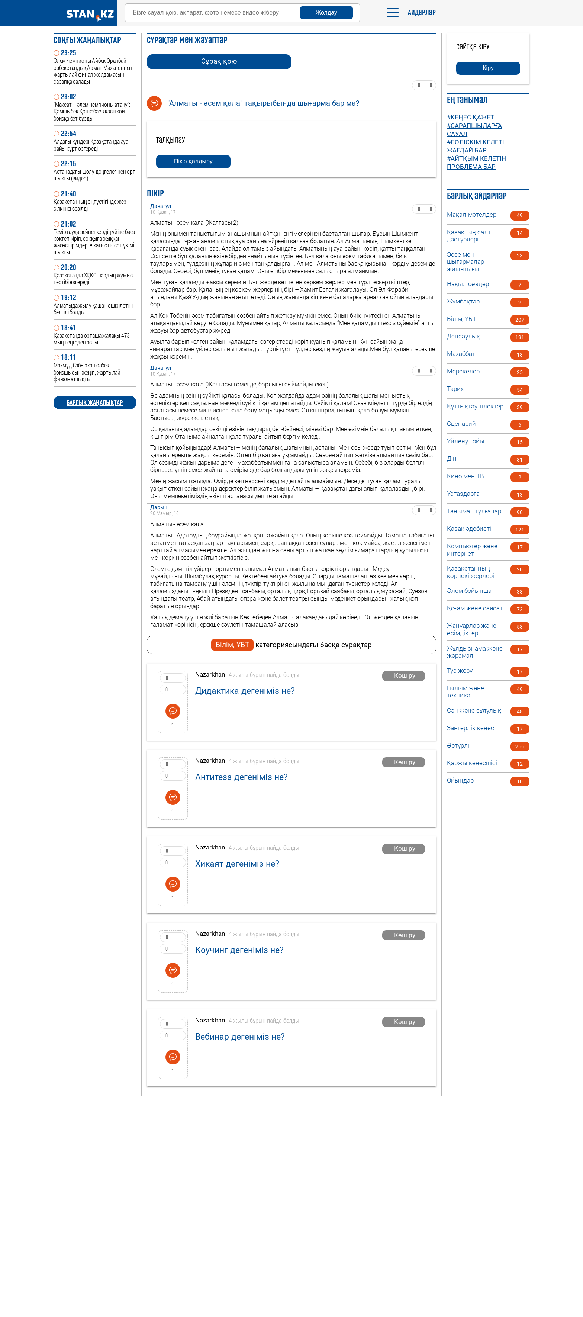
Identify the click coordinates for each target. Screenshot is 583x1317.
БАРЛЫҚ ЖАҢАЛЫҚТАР (95, 402)
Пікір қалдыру (193, 161)
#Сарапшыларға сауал (474, 130)
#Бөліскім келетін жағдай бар (478, 146)
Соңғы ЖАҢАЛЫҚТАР (87, 40)
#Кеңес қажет (470, 117)
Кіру (488, 68)
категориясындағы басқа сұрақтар (291, 645)
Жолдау (326, 12)
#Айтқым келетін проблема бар (476, 162)
